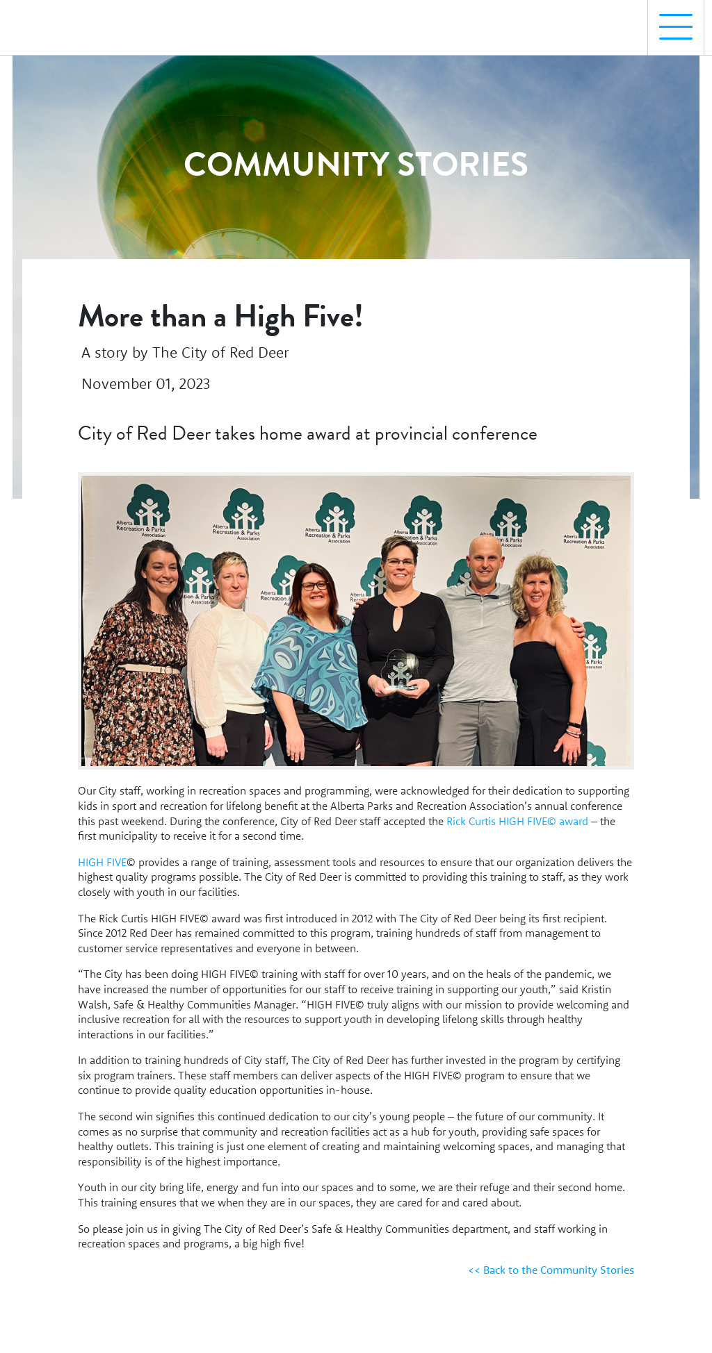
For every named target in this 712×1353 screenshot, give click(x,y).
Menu (670, 20)
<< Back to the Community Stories (551, 1270)
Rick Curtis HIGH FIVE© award (517, 821)
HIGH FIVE (102, 862)
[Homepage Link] (71, 21)
